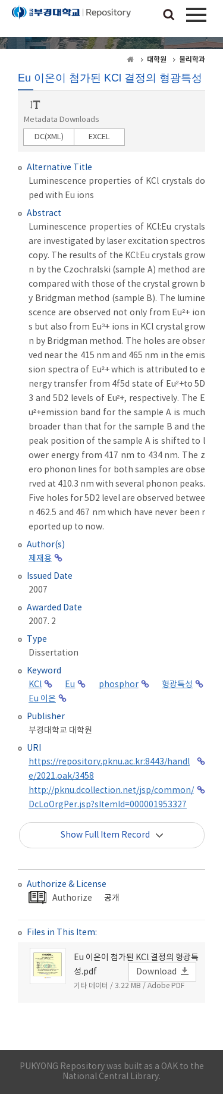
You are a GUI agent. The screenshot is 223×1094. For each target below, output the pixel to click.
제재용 (40, 558)
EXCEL (99, 137)
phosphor (119, 684)
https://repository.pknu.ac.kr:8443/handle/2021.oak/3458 (109, 769)
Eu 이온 (42, 699)
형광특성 (177, 684)
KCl (35, 684)
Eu (70, 684)
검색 (169, 15)
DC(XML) (49, 137)
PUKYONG (71, 21)
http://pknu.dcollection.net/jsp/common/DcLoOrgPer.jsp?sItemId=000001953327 (111, 798)
